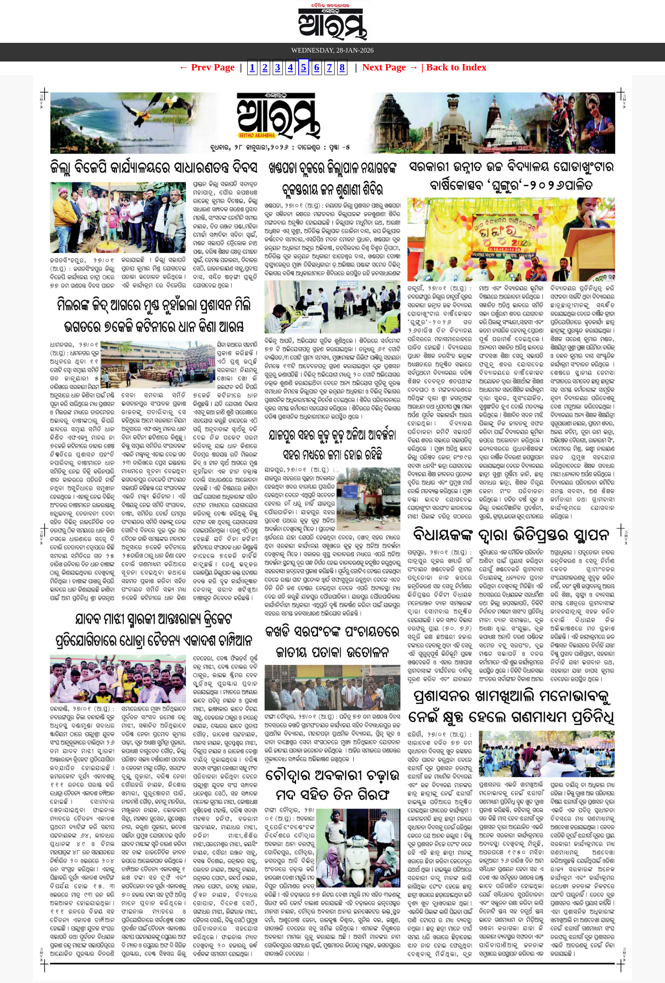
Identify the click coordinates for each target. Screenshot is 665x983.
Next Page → (390, 67)
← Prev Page (207, 67)
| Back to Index (453, 67)
